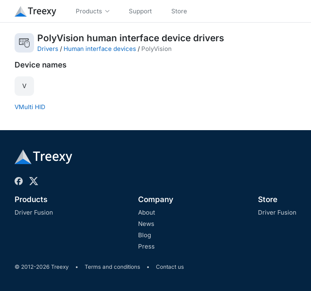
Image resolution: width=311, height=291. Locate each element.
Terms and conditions (112, 267)
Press (146, 246)
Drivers (47, 49)
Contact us (170, 267)
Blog (144, 235)
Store (267, 199)
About (146, 212)
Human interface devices (100, 49)
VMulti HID (30, 107)
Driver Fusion (34, 212)
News (146, 224)
